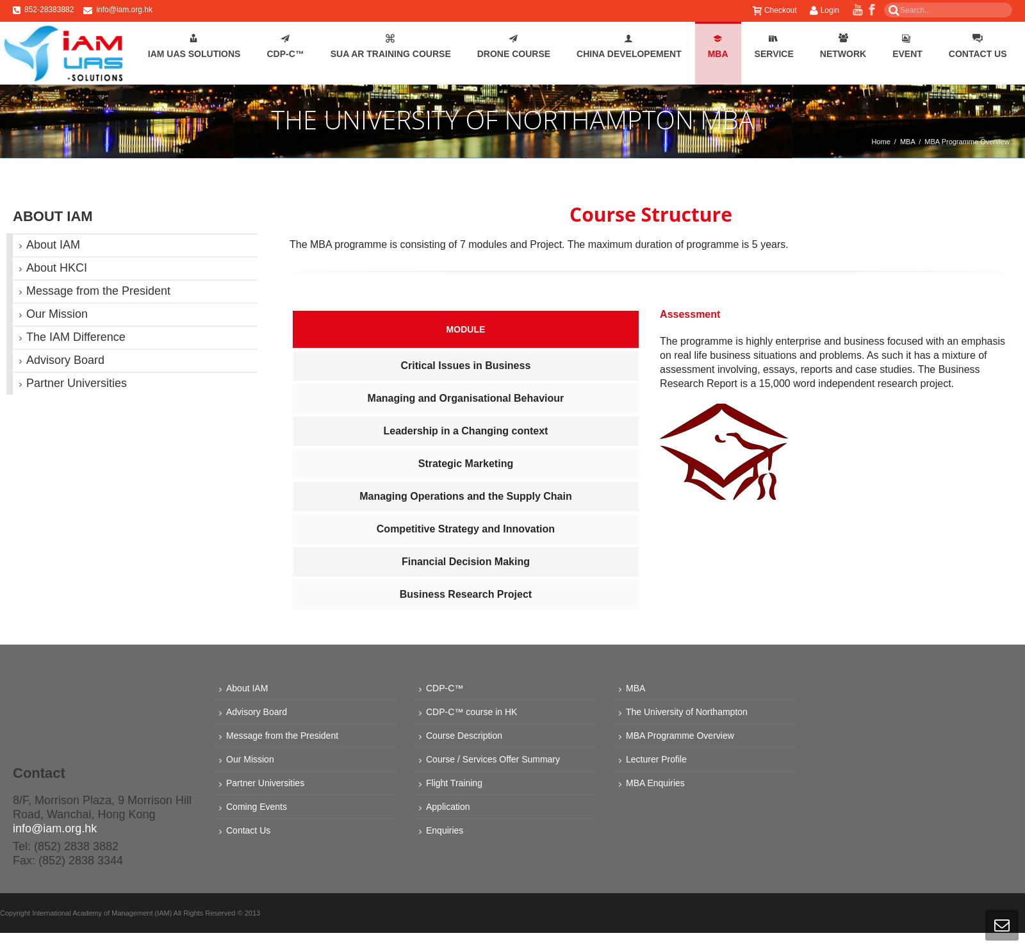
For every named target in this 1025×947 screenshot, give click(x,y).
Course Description (464, 735)
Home (880, 141)
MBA (718, 46)
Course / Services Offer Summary (493, 759)
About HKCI (56, 267)
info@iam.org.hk (124, 9)
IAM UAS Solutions (194, 46)
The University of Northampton (687, 712)
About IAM (53, 244)
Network (843, 46)
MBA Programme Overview (680, 735)
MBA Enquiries (655, 783)
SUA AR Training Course (391, 46)
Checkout (775, 10)
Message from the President (98, 290)
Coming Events (256, 807)
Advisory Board (65, 360)
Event (907, 46)
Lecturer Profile (656, 759)
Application (448, 807)
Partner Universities (76, 383)
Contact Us (978, 46)
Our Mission (57, 314)
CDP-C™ (285, 46)
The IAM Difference (76, 337)
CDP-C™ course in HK (471, 712)
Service (774, 46)
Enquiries (444, 830)
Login (824, 10)
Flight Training (454, 783)
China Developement (629, 46)
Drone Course (513, 46)
